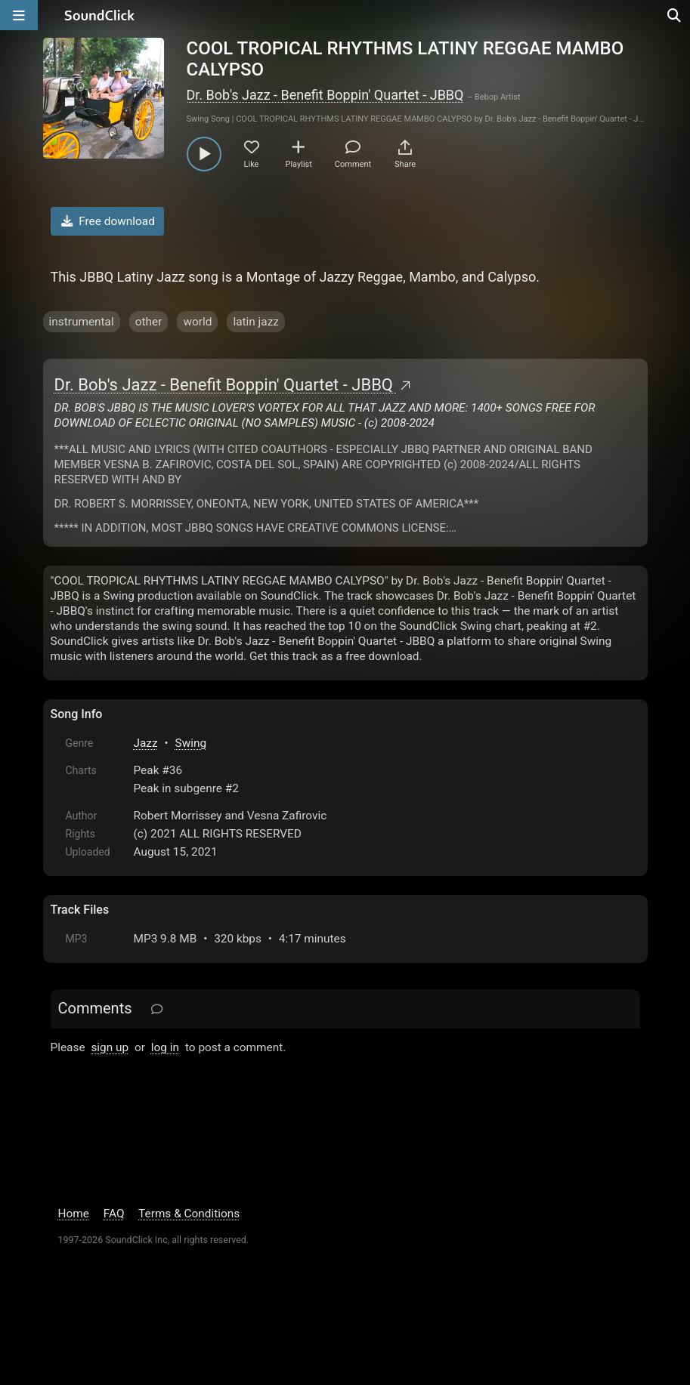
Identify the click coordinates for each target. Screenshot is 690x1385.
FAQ (114, 1213)
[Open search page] (675, 15)
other (148, 322)
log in (165, 1047)
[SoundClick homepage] (99, 15)
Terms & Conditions (189, 1213)
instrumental (81, 322)
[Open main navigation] (19, 15)
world (197, 322)
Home (73, 1213)
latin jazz (256, 322)
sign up (109, 1047)
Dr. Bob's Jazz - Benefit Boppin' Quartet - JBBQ (325, 95)
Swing (191, 743)
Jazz (146, 743)
